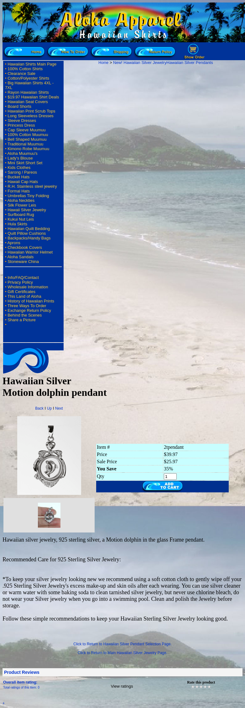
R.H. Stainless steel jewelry (32, 186)
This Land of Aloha (24, 296)
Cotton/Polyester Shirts (28, 78)
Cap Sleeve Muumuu (26, 130)
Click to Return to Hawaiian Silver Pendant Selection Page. (122, 644)
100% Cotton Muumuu (28, 134)
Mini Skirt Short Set (25, 162)
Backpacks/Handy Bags (29, 238)
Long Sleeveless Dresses (31, 115)
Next (59, 408)
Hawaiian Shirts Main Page (32, 64)
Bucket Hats (18, 177)
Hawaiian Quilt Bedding (29, 228)
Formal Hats (19, 191)
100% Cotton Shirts (25, 68)
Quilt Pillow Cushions (27, 233)
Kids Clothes (19, 167)
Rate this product (201, 682)
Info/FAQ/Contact (23, 277)
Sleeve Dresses (22, 120)
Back (39, 408)
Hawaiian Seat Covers (28, 101)
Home (103, 62)
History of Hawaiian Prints (31, 301)
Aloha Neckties (20, 200)
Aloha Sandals (20, 256)
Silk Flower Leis (22, 205)
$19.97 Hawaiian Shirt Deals (33, 97)
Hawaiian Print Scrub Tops (31, 111)
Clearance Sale (21, 73)
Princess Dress (21, 125)
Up (49, 408)
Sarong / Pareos (22, 172)
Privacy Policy (20, 282)
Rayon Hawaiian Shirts (28, 92)
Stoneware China (23, 261)
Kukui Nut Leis (21, 219)
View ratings (122, 686)
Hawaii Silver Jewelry (27, 209)
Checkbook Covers (25, 247)
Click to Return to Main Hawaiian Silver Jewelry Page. (122, 653)
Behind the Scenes (25, 315)
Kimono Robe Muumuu (28, 148)
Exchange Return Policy (29, 310)
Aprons (13, 242)
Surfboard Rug (21, 214)
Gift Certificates (21, 291)
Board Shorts (19, 106)
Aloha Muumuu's (22, 153)
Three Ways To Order (27, 305)
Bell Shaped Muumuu (27, 139)
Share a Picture (22, 319)
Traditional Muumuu (25, 144)
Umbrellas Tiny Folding (28, 195)
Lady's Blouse (20, 158)
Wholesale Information (28, 287)
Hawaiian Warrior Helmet (30, 252)
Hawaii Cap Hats (23, 181)
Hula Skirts (17, 224)
